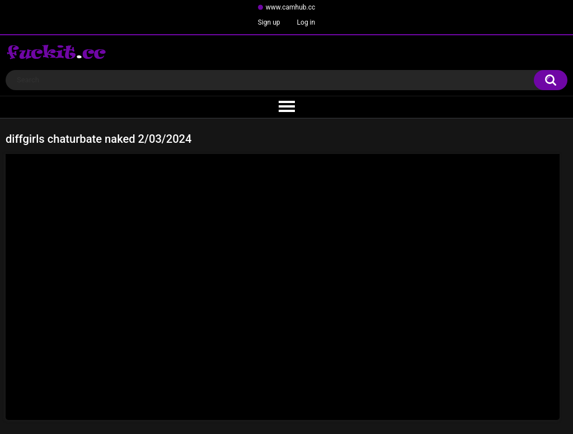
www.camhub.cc (291, 7)
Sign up (269, 22)
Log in (306, 22)
